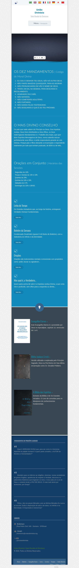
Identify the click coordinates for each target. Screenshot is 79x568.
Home (18, 562)
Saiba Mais (18, 217)
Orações (53, 562)
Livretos (47, 562)
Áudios (57, 564)
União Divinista (61, 562)
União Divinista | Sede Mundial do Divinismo (29, 548)
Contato (63, 564)
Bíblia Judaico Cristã (40, 357)
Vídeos (52, 564)
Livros (41, 562)
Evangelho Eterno (38, 321)
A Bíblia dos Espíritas (42, 392)
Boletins (24, 562)
